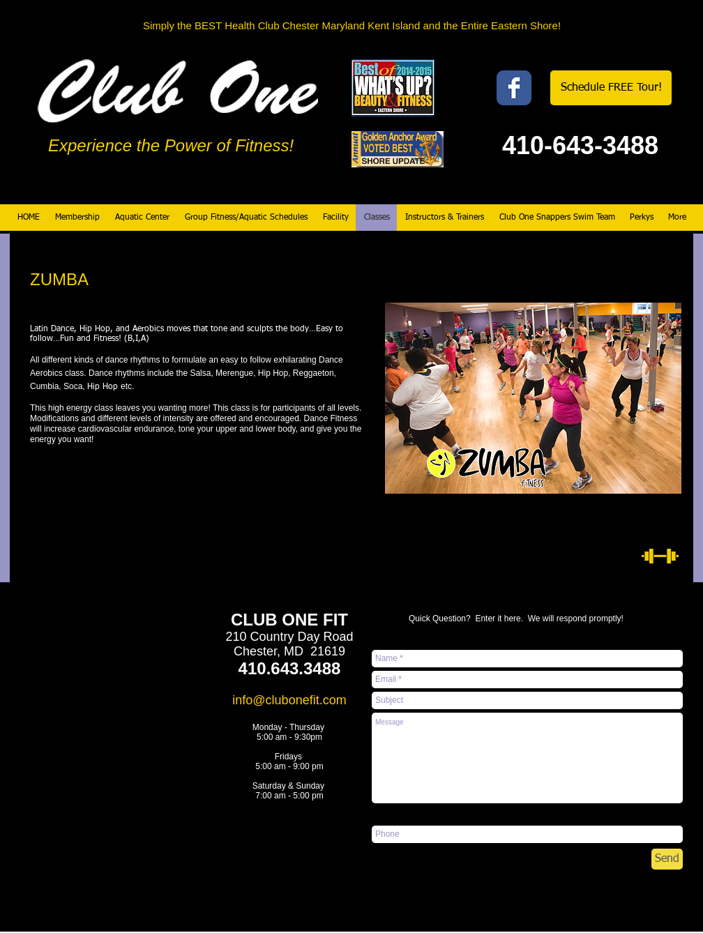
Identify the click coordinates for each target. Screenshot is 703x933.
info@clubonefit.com (289, 700)
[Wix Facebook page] (514, 87)
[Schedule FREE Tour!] (611, 87)
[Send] (667, 859)
